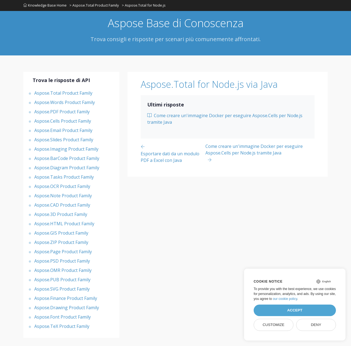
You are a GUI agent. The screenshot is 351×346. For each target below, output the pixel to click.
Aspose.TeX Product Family (61, 326)
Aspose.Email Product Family (63, 130)
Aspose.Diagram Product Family (66, 168)
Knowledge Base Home (45, 5)
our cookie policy (285, 299)
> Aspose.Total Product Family (94, 5)
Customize (273, 325)
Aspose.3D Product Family (60, 214)
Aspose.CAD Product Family (62, 205)
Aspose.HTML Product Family (64, 224)
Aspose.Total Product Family (63, 93)
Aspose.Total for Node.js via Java (209, 84)
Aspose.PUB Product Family (62, 280)
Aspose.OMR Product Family (63, 270)
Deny (316, 325)
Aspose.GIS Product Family (61, 233)
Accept (294, 310)
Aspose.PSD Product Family (62, 261)
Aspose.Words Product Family (64, 102)
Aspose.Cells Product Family (62, 121)
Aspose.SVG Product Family (62, 289)
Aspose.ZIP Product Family (61, 242)
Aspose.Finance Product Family (65, 298)
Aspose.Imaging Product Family (66, 149)
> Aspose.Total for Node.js (144, 5)
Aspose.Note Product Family (63, 196)
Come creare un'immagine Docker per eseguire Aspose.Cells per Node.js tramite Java (224, 118)
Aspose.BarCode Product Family (66, 158)
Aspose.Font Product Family (62, 317)
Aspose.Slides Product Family (63, 140)
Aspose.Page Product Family (63, 252)
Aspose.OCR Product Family (62, 186)
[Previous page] (173, 153)
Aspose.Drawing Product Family (66, 308)
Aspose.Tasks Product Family (64, 177)
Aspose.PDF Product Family (62, 112)
